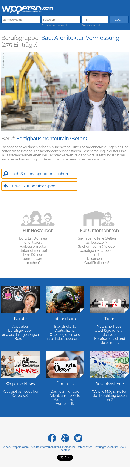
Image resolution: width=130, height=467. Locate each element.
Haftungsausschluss (106, 447)
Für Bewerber (38, 230)
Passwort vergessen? (54, 25)
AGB (123, 447)
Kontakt (65, 450)
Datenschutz (84, 447)
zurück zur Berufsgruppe (32, 186)
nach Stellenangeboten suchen (39, 173)
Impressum (68, 447)
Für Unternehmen (99, 230)
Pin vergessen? (91, 25)
